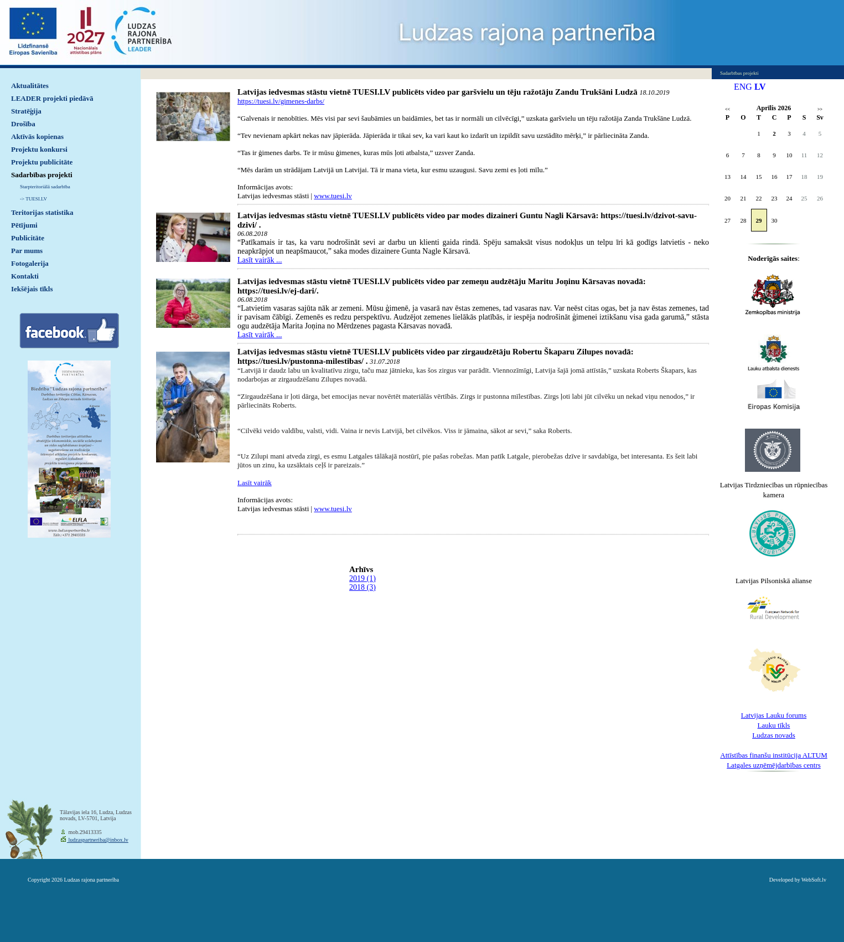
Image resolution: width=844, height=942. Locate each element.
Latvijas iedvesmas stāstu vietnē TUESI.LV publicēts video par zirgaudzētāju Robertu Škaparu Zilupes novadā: (435, 351)
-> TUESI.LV (33, 199)
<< (727, 109)
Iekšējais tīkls (32, 289)
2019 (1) (362, 578)
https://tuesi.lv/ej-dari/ (277, 290)
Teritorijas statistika (42, 212)
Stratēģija (26, 111)
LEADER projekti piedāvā (52, 98)
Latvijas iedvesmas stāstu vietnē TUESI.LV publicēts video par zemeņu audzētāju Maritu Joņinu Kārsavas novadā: (441, 281)
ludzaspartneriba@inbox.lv (97, 840)
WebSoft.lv (813, 880)
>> (819, 109)
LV (760, 86)
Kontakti (25, 276)
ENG (743, 86)
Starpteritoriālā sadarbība (45, 186)
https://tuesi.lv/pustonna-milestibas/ (300, 361)
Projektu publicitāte (42, 162)
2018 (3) (362, 587)
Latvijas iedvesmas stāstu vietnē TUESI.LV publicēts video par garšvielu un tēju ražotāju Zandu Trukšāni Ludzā (437, 91)
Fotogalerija (30, 263)
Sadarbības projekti (42, 175)
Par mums (27, 250)
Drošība (23, 124)
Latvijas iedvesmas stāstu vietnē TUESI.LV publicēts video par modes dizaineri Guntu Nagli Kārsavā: (418, 215)
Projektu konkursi (39, 149)
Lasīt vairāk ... (259, 260)
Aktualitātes (30, 85)
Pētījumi (24, 225)
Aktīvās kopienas (37, 136)
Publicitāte (27, 238)
